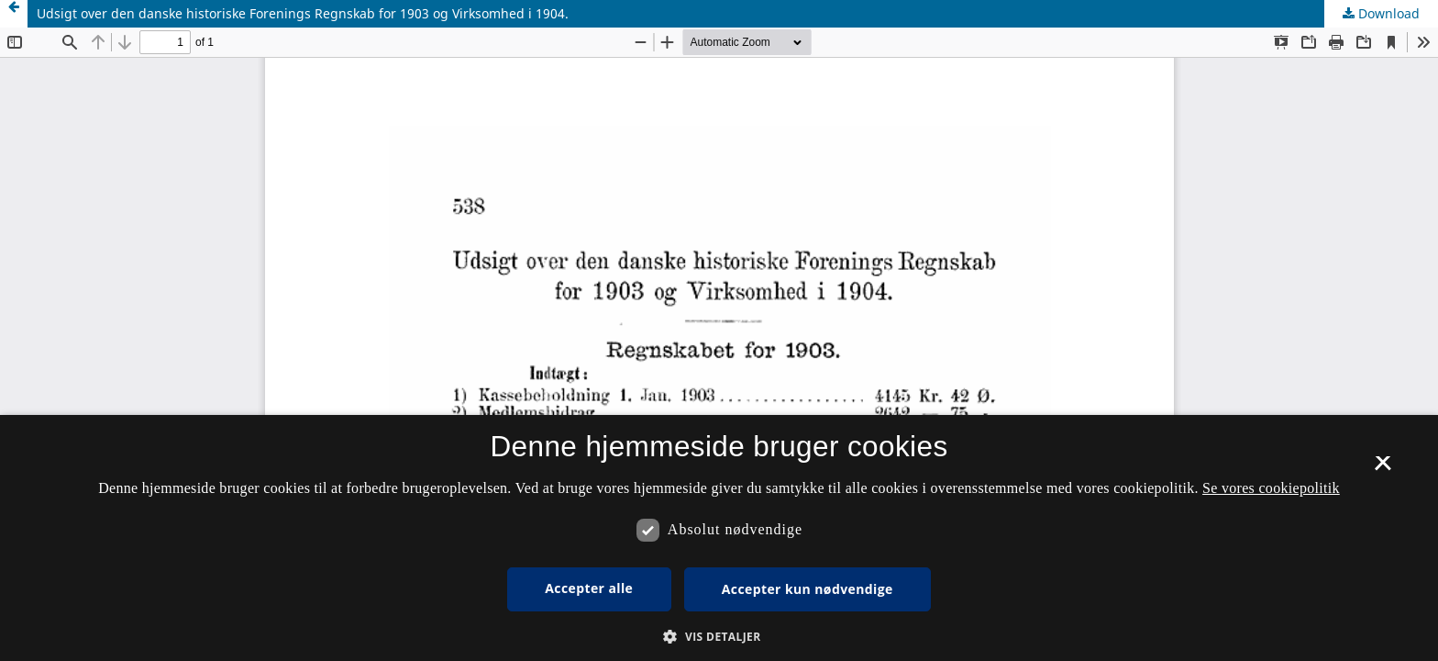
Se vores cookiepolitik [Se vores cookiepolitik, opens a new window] (1271, 488)
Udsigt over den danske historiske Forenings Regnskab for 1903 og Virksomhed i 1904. (303, 13)
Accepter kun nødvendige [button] (807, 589)
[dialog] (719, 538)
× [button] (1382, 469)
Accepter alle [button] (589, 588)
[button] (718, 636)
